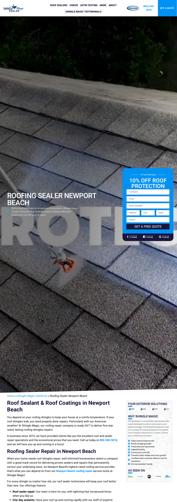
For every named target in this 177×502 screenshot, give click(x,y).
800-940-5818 (108, 440)
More (103, 5)
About (113, 5)
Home (11, 396)
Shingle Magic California (32, 396)
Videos (74, 5)
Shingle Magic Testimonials (83, 11)
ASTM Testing (88, 5)
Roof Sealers (58, 5)
